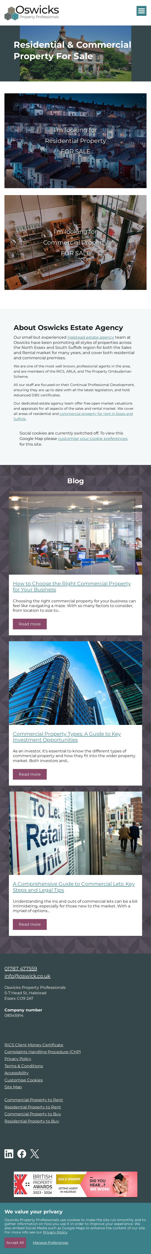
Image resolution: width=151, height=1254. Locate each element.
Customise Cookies (23, 1080)
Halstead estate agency (90, 337)
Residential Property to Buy (31, 1121)
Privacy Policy (17, 1058)
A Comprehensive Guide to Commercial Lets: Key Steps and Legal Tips (74, 887)
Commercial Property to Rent (33, 1100)
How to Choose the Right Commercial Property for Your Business (72, 586)
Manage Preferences (50, 1242)
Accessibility (16, 1073)
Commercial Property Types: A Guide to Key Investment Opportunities (67, 737)
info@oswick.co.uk (27, 976)
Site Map (13, 1087)
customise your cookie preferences (93, 438)
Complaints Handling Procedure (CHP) (42, 1051)
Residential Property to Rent (32, 1107)
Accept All (15, 1242)
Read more (30, 624)
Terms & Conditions (23, 1066)
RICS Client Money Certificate (33, 1045)
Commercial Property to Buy (32, 1114)
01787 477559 (20, 969)
